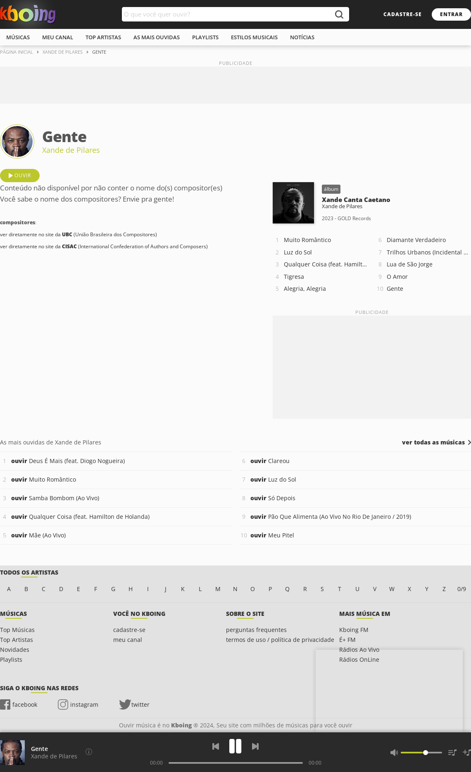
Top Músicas (17, 630)
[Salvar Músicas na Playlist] (467, 752)
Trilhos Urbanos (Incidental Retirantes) (429, 252)
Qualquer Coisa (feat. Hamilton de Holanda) (326, 264)
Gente (395, 288)
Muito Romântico (307, 240)
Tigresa (294, 276)
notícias (302, 37)
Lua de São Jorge (410, 264)
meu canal (57, 37)
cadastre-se (402, 14)
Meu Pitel (272, 535)
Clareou (270, 461)
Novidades (14, 649)
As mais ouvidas (156, 37)
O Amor (397, 276)
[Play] (235, 746)
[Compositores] (89, 751)
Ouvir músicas (28, 14)
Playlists (11, 659)
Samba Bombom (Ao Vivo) (55, 498)
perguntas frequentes (256, 630)
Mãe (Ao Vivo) (38, 535)
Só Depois (272, 498)
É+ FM (347, 640)
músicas (18, 37)
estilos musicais (254, 37)
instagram (84, 704)
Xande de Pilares (71, 150)
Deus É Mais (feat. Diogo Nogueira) (68, 461)
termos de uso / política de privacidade (280, 640)
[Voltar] (215, 746)
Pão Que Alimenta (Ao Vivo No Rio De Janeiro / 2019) (330, 516)
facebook (24, 704)
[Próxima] (255, 746)
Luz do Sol (298, 252)
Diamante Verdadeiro (416, 240)
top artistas (103, 37)
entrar (451, 14)
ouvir (22, 175)
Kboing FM (354, 630)
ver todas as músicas (433, 442)
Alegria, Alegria (305, 288)
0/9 (461, 589)
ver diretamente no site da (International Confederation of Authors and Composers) (104, 246)
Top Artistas (16, 640)
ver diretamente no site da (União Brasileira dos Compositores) (78, 234)
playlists (205, 37)
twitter (140, 704)
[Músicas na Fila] (452, 752)
